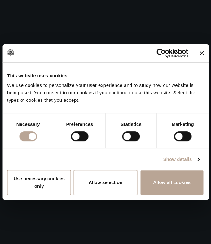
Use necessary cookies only (39, 182)
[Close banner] (202, 53)
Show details (177, 159)
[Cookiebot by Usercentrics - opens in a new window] (161, 53)
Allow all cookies (172, 182)
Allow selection (105, 182)
